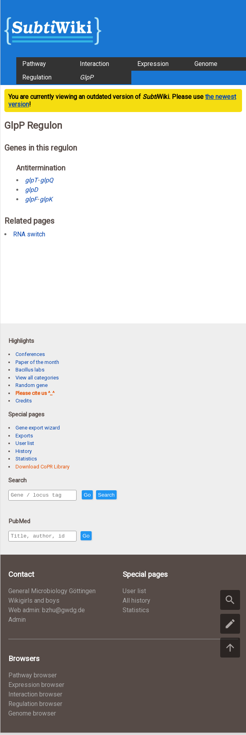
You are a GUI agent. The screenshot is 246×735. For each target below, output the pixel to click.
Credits (23, 401)
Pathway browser (32, 677)
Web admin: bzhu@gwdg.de (46, 612)
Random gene (31, 385)
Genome (205, 64)
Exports (24, 436)
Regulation (37, 77)
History (23, 451)
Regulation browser (35, 706)
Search (123, 495)
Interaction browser (35, 696)
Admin (17, 622)
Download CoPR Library (42, 467)
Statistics (26, 459)
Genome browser (32, 716)
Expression (153, 64)
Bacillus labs (29, 370)
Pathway (34, 64)
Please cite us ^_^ (34, 393)
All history (136, 603)
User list (24, 443)
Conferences (30, 354)
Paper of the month (37, 362)
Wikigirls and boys (34, 603)
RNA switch (29, 234)
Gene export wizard (37, 428)
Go (104, 495)
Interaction (94, 64)
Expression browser (36, 687)
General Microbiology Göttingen (52, 593)
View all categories (37, 378)
